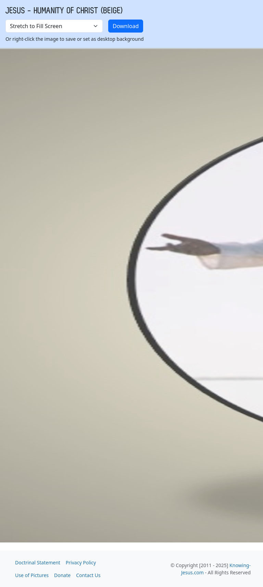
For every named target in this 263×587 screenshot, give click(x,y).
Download (126, 26)
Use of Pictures (32, 575)
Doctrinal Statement (37, 562)
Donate (62, 575)
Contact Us (88, 575)
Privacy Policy (81, 562)
